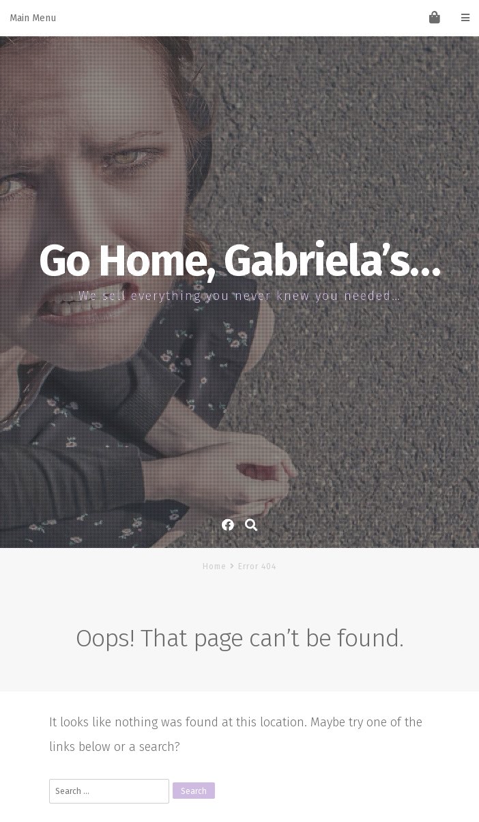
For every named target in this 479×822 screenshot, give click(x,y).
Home (215, 566)
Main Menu (239, 18)
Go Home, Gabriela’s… (239, 261)
